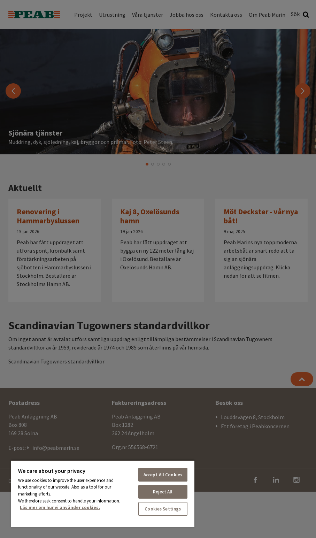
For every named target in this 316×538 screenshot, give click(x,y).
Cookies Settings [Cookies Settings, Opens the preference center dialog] (163, 509)
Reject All (162, 492)
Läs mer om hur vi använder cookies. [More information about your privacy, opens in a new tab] (60, 507)
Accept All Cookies (163, 475)
